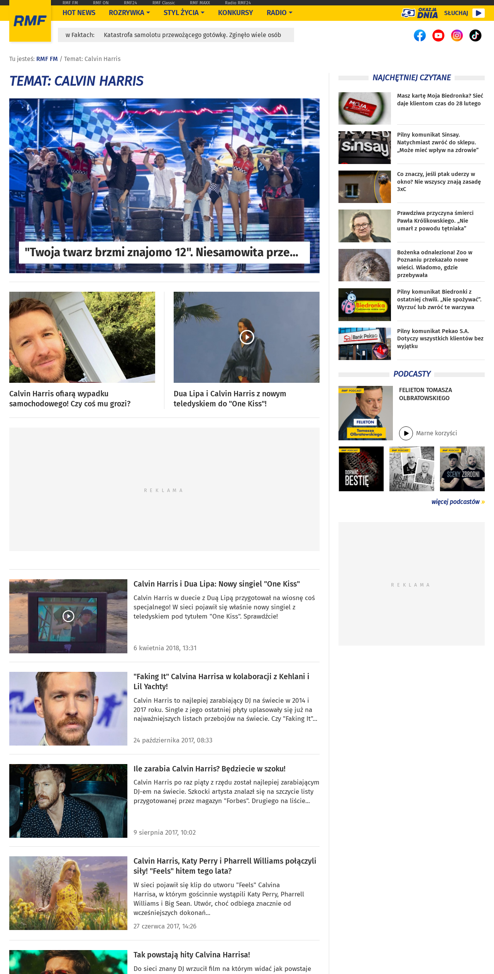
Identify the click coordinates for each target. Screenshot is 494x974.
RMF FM (70, 2)
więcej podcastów (455, 502)
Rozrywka (126, 12)
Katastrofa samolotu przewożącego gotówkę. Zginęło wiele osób (192, 35)
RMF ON (101, 2)
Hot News (79, 12)
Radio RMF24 (238, 2)
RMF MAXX (200, 2)
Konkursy (235, 12)
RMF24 (130, 2)
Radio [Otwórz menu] (277, 12)
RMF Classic (163, 2)
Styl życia (181, 12)
